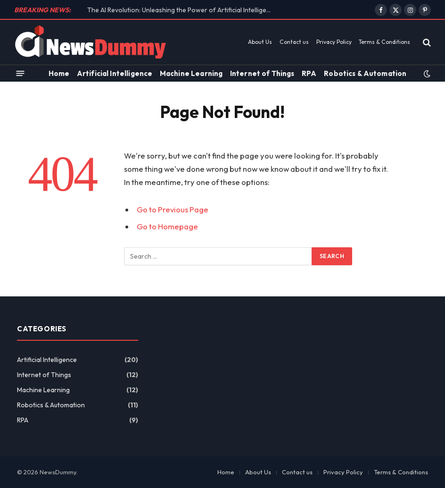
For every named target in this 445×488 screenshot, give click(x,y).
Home (59, 73)
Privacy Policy (334, 41)
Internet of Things (262, 73)
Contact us (294, 41)
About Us (260, 41)
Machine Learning (191, 73)
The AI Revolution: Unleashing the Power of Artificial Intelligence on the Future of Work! (181, 10)
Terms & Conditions (384, 41)
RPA (309, 73)
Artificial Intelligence (114, 73)
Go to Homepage (167, 226)
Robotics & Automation (365, 73)
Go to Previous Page (172, 209)
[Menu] (20, 73)
